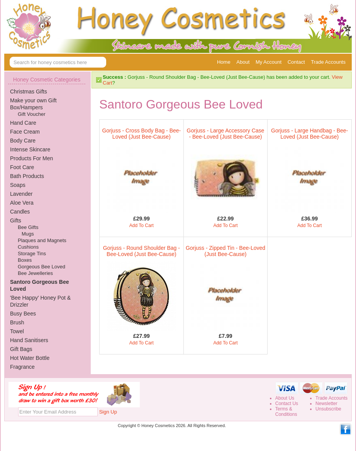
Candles (20, 212)
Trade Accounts (328, 62)
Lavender (21, 194)
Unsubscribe (328, 409)
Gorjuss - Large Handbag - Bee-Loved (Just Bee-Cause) (309, 133)
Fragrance (22, 367)
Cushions (28, 247)
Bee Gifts (28, 227)
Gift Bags (21, 349)
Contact (296, 62)
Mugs (28, 234)
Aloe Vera (22, 203)
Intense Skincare (30, 149)
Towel (17, 331)
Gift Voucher (32, 114)
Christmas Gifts (28, 91)
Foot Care (22, 167)
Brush (17, 322)
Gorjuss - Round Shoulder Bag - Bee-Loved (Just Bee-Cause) (141, 251)
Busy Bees (23, 313)
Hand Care (23, 123)
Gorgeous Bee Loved (41, 267)
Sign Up (108, 412)
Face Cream (25, 132)
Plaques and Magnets (42, 240)
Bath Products (27, 176)
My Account (268, 62)
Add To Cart (141, 225)
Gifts (15, 220)
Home (224, 62)
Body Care (23, 140)
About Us (284, 398)
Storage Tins (32, 253)
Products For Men (31, 158)
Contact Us (286, 403)
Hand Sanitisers (29, 340)
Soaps (17, 185)
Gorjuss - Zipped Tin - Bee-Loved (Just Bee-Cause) (225, 251)
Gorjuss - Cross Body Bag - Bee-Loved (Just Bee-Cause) (141, 133)
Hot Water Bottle (29, 358)
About (242, 62)
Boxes (25, 260)
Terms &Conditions (286, 411)
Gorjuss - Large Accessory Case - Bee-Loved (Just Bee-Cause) (225, 133)
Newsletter (326, 403)
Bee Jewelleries (35, 273)
